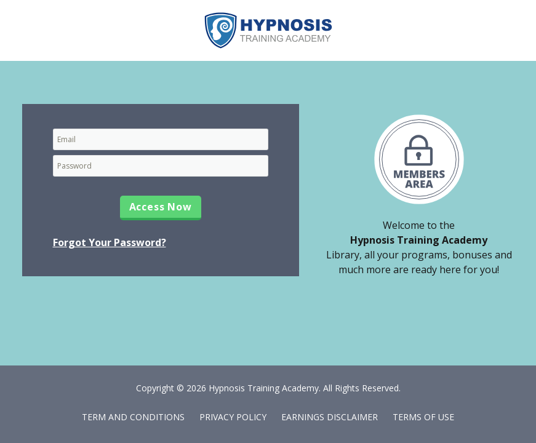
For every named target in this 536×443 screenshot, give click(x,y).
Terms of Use (423, 417)
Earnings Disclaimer (329, 417)
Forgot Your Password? (109, 242)
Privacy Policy (232, 417)
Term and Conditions (133, 417)
